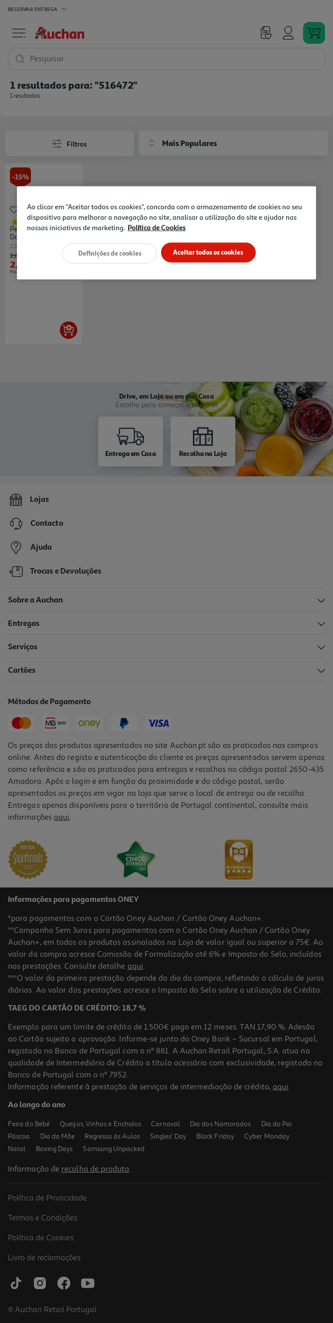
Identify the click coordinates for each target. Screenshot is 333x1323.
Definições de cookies (108, 253)
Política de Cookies (156, 227)
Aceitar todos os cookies (209, 253)
